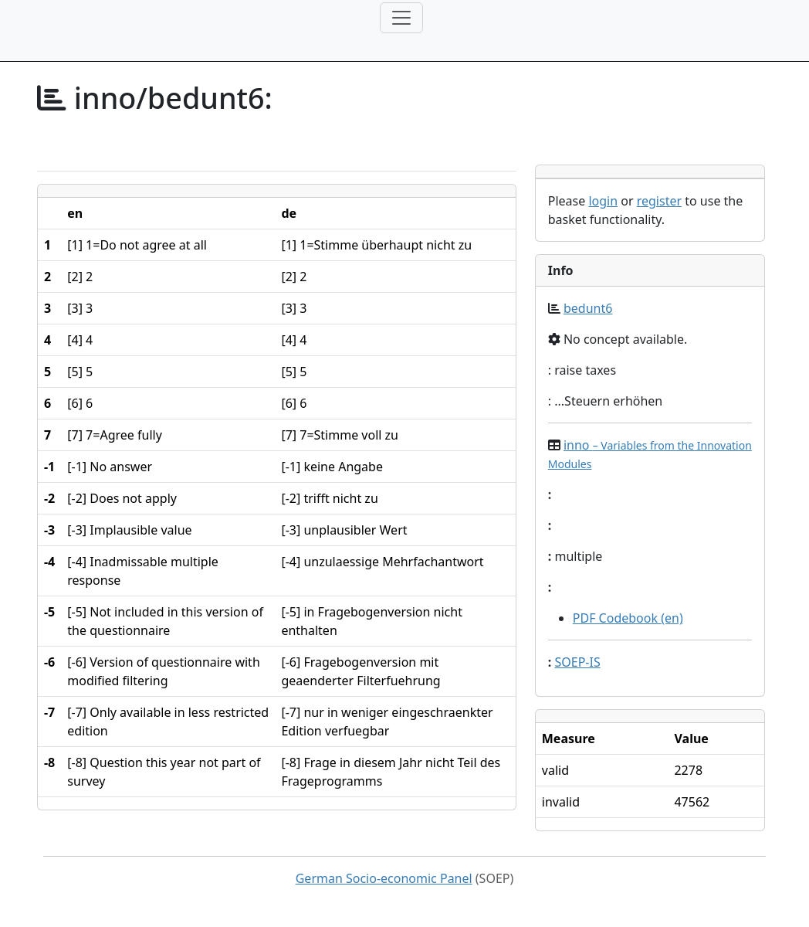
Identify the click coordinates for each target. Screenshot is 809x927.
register (659, 200)
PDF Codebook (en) (628, 618)
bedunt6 (588, 308)
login (603, 200)
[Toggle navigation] (401, 17)
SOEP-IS (577, 662)
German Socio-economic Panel (384, 878)
